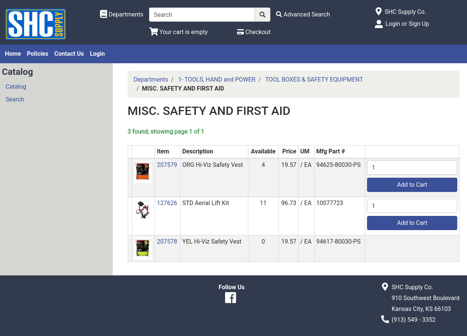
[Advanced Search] (303, 14)
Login (97, 53)
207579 (167, 164)
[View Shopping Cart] (178, 32)
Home (13, 53)
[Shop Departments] (121, 14)
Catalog (16, 86)
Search (15, 99)
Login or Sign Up (407, 23)
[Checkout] (253, 32)
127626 (167, 203)
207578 (167, 241)
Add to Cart (412, 184)
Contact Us (69, 53)
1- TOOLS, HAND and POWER (216, 79)
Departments (151, 79)
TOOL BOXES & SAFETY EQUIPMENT (314, 79)
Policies (37, 53)
